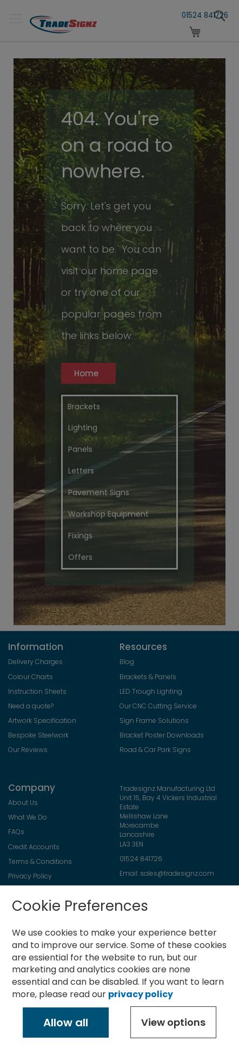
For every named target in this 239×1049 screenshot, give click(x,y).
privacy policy (140, 994)
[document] (119, 967)
